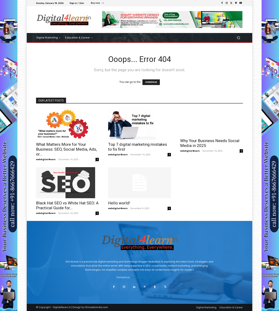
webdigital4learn (46, 159)
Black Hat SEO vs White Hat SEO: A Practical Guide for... (67, 205)
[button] (238, 37)
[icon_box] (97, 3)
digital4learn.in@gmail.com (147, 277)
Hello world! (119, 203)
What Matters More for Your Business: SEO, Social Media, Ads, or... (66, 149)
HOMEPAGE (151, 82)
